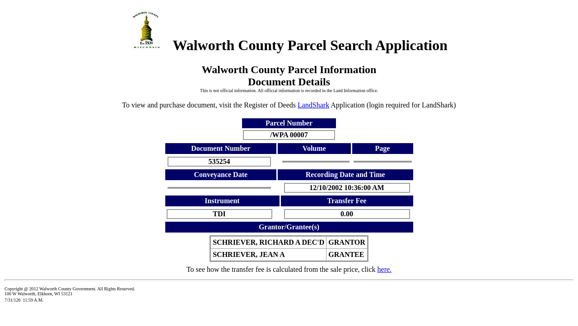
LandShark (313, 105)
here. (385, 269)
